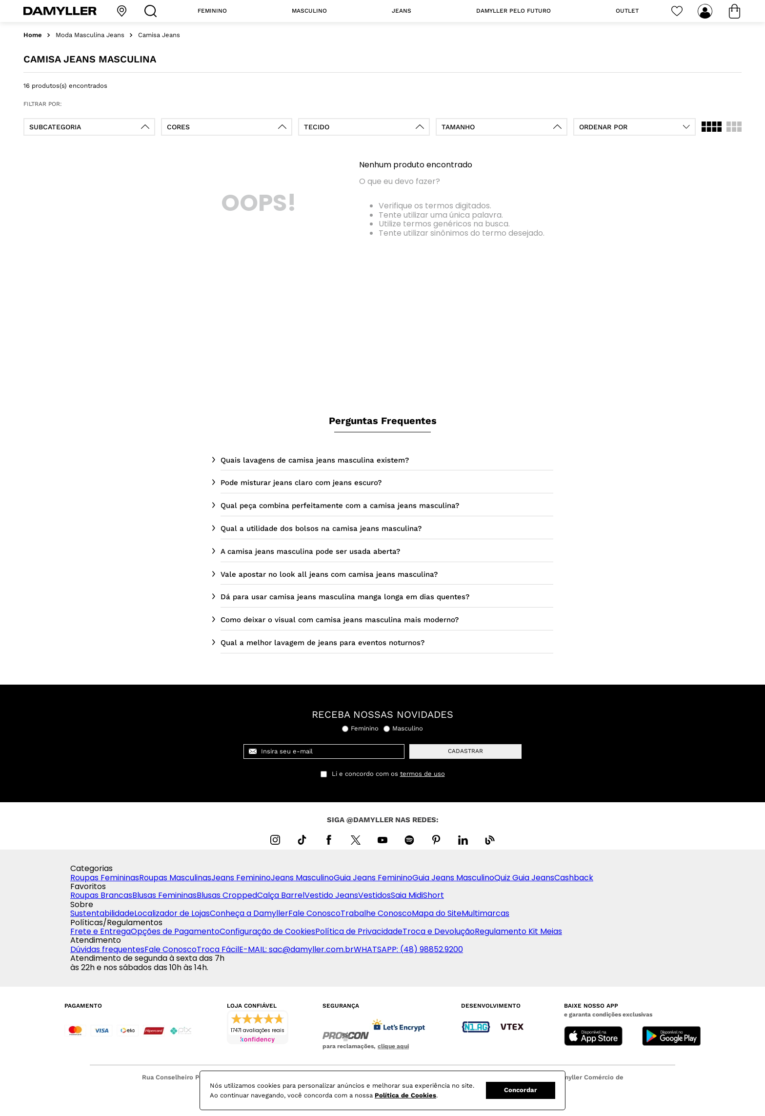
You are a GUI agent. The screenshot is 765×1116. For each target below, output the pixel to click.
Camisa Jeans (159, 35)
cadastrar (465, 751)
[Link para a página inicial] (32, 35)
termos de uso (422, 774)
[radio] (712, 127)
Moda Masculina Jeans (90, 35)
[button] (89, 127)
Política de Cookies (405, 1095)
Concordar (520, 1090)
